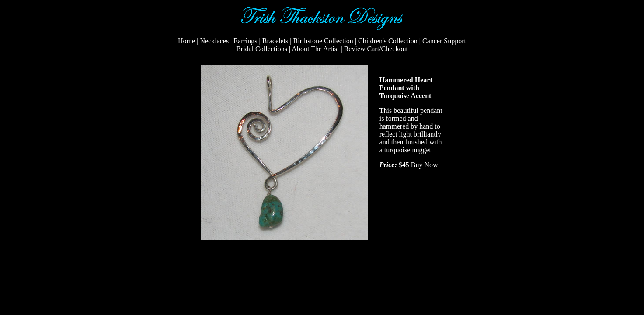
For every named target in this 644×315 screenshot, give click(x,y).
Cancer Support (444, 41)
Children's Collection (388, 41)
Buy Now (424, 164)
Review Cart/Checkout (376, 48)
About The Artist (315, 48)
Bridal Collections (261, 48)
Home (186, 41)
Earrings (245, 41)
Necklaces (214, 41)
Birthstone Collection (323, 41)
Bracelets (275, 41)
